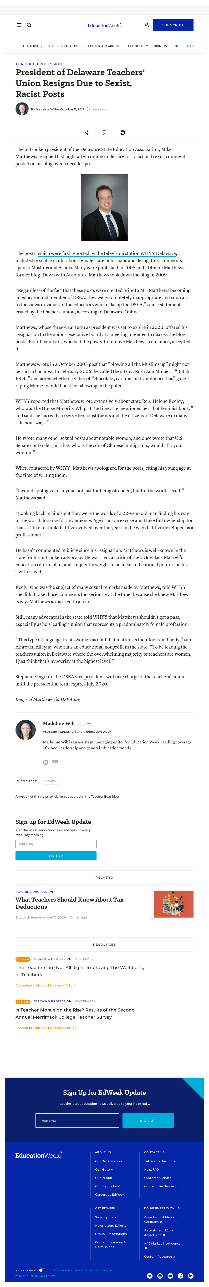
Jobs (163, 46)
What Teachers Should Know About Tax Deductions (69, 903)
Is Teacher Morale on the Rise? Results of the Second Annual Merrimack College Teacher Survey (75, 1013)
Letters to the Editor (160, 1161)
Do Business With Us (162, 1208)
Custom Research (159, 1256)
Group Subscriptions (111, 1234)
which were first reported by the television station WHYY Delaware (107, 253)
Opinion (146, 46)
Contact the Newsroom (162, 1186)
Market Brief (186, 46)
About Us (103, 1152)
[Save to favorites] (105, 133)
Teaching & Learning (88, 46)
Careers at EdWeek (109, 1194)
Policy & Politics (49, 46)
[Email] (77, 1120)
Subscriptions (105, 1217)
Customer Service (157, 1178)
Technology (123, 46)
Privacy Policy (45, 1276)
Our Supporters (107, 1186)
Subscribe (173, 27)
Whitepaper (85, 958)
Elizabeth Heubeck (29, 917)
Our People (104, 1178)
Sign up (148, 1120)
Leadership (19, 46)
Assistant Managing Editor (63, 731)
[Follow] (86, 723)
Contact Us (154, 1152)
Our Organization (108, 1161)
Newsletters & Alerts (110, 1225)
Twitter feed (28, 571)
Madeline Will (46, 109)
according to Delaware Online (108, 311)
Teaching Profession (38, 64)
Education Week (98, 731)
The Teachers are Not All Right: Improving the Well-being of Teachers (80, 971)
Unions (50, 781)
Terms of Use (24, 1276)
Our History (104, 1169)
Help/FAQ (151, 1169)
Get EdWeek (105, 1208)
